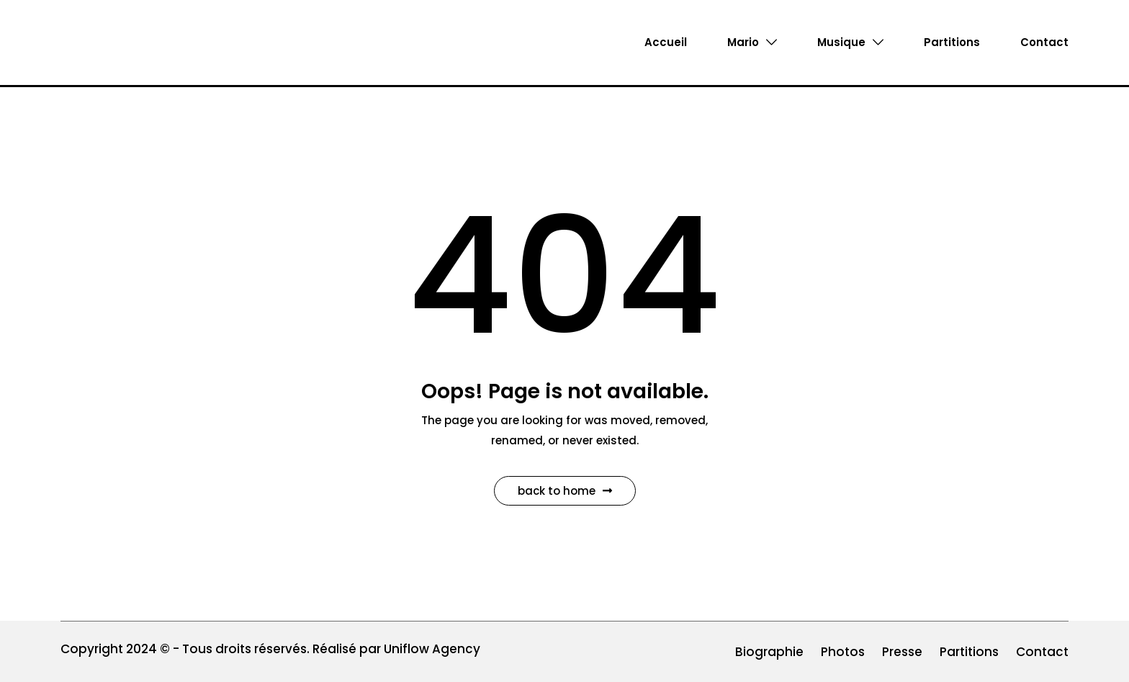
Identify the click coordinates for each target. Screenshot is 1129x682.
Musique (850, 42)
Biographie (769, 651)
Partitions (952, 42)
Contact (1044, 42)
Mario (752, 42)
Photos (843, 651)
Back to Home (565, 490)
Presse (902, 651)
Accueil (665, 42)
